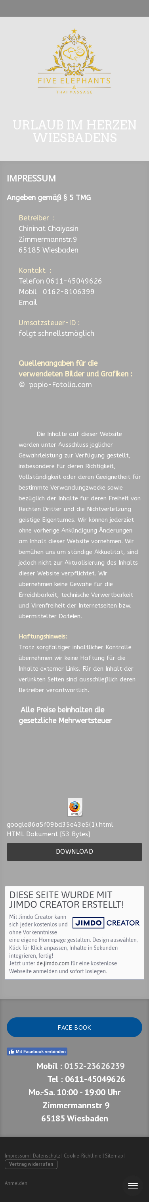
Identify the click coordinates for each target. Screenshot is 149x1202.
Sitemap (114, 1155)
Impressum (17, 1155)
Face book (74, 1027)
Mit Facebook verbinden (37, 1051)
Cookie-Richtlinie (82, 1155)
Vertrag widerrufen (31, 1164)
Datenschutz (46, 1155)
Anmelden (16, 1183)
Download (74, 851)
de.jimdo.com (52, 963)
